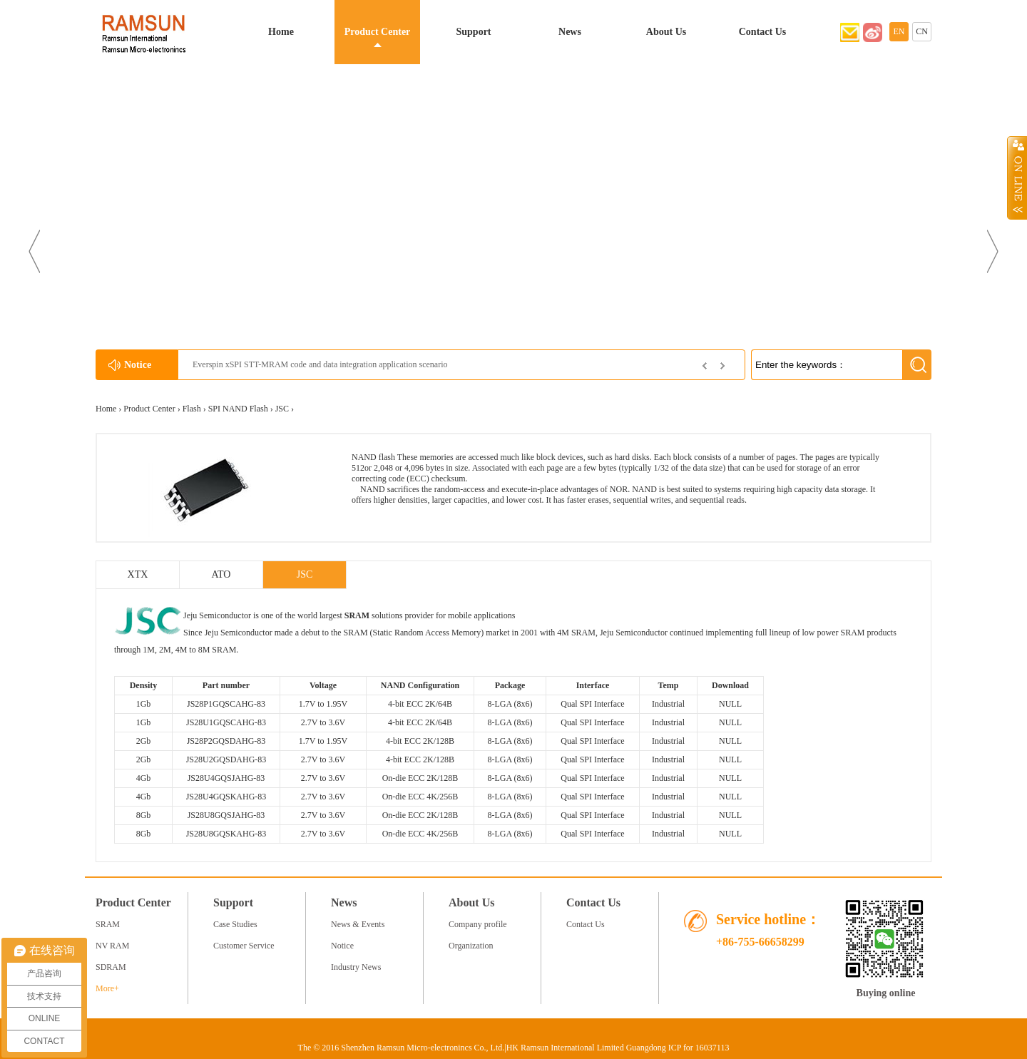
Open (1017, 177)
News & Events (357, 924)
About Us (666, 31)
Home (281, 31)
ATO (221, 574)
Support (473, 31)
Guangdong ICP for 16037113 (678, 1048)
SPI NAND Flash (238, 409)
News (569, 31)
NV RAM (112, 946)
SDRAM (111, 967)
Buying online (886, 993)
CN (922, 31)
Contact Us (763, 31)
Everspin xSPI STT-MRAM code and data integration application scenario (320, 364)
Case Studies (235, 924)
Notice (342, 946)
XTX (138, 574)
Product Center (377, 31)
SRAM (356, 615)
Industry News (356, 967)
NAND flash (373, 457)
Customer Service (244, 946)
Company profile (478, 924)
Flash (192, 409)
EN (899, 31)
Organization (471, 946)
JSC (282, 409)
